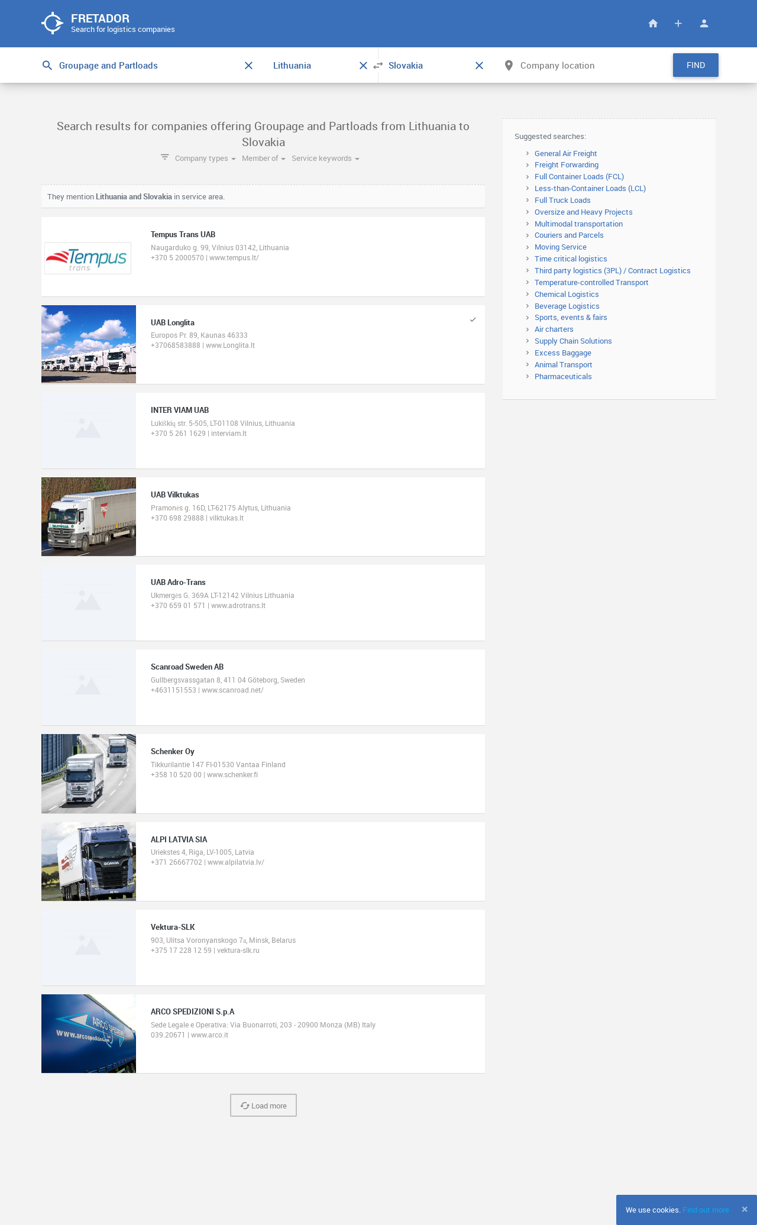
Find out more (705, 1209)
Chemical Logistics (567, 294)
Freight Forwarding (567, 164)
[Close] (745, 1209)
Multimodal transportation (579, 223)
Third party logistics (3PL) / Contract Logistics (613, 270)
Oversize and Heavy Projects (584, 211)
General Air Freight (566, 153)
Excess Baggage (563, 352)
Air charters (554, 329)
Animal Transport (564, 364)
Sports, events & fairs (571, 317)
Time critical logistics (571, 258)
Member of (264, 158)
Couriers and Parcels (569, 235)
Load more (263, 1105)
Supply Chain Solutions (573, 340)
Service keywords (326, 158)
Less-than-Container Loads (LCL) (590, 188)
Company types (205, 158)
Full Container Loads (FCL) (579, 176)
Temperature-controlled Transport (592, 282)
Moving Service (561, 246)
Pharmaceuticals (563, 376)
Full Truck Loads (563, 200)
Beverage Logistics (567, 305)
